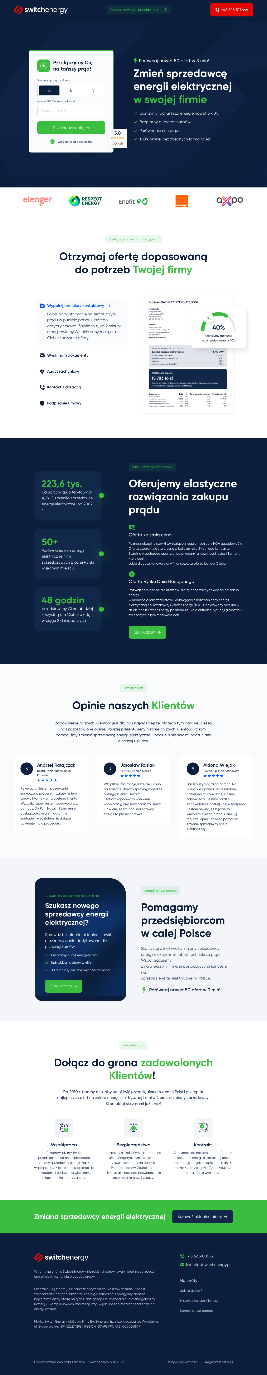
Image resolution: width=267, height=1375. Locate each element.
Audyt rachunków (59, 371)
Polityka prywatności (182, 1362)
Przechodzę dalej (71, 127)
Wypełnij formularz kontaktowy (75, 306)
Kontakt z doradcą (60, 387)
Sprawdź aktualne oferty (203, 1216)
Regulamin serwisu (219, 1362)
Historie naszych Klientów (199, 1301)
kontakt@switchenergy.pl (208, 1264)
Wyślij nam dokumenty (64, 355)
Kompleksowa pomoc (196, 1311)
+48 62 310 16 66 (200, 1256)
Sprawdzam (147, 632)
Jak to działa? (191, 1291)
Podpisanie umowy (60, 403)
